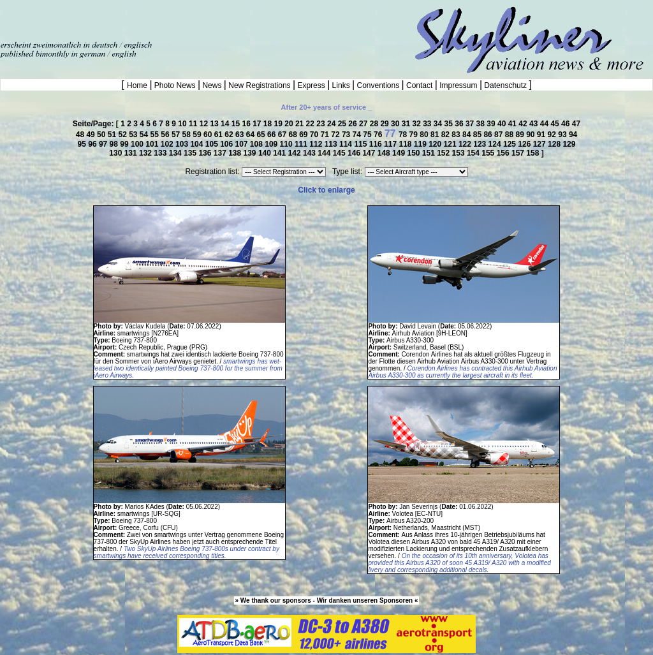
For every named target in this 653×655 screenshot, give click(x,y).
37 (471, 123)
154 (474, 153)
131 (131, 153)
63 (240, 134)
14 (226, 123)
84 (467, 134)
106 (227, 144)
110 (287, 144)
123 (480, 144)
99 (125, 144)
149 (399, 153)
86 (488, 134)
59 (198, 134)
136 (205, 153)
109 (272, 144)
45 (555, 123)
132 (146, 153)
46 (566, 123)
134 (176, 153)
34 (439, 123)
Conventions (378, 85)
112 (316, 144)
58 (187, 134)
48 (81, 134)
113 (332, 144)
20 (289, 123)
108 (257, 144)
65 (261, 134)
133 (161, 153)
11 (194, 123)
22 (311, 123)
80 (425, 134)
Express (311, 85)
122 (466, 144)
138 (235, 153)
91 (542, 134)
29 (385, 123)
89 (520, 134)
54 (145, 134)
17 (258, 123)
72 (336, 134)
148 (385, 153)
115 (361, 144)
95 (83, 144)
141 (280, 153)
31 (407, 123)
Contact (419, 85)
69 (304, 134)
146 (355, 153)
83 (456, 134)
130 (116, 153)
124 (495, 144)
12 (205, 123)
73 (347, 134)
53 (134, 134)
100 (138, 144)
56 (166, 134)
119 (421, 144)
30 (396, 123)
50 (102, 134)
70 (315, 134)
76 (379, 134)
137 (221, 153)
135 (191, 153)
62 (229, 134)
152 (444, 153)
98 (115, 144)
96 (93, 144)
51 (113, 134)
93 (563, 134)
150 (414, 153)
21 (300, 123)
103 (182, 144)
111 (302, 144)
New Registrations (259, 85)
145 (340, 153)
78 (404, 134)
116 (376, 144)
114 (346, 144)
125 (510, 144)
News (212, 85)
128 (555, 144)
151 (429, 153)
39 (492, 123)
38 (481, 123)
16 (247, 123)
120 (436, 144)
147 (369, 153)
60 (208, 134)
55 (155, 134)
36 (460, 123)
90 (531, 134)
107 (242, 144)
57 (177, 134)
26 (353, 123)
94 (573, 134)
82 (446, 134)
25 (343, 123)
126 (525, 144)
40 (502, 123)
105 (212, 144)
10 (183, 123)
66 (272, 134)
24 (332, 123)
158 (533, 153)
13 (215, 123)
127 (540, 144)
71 (326, 134)
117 (391, 144)
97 (104, 144)
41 (513, 123)
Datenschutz (505, 85)
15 (236, 123)
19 (279, 123)
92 (553, 134)
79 (414, 134)
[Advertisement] (149, 19)
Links (341, 85)
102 (168, 144)
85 (478, 134)
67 (283, 134)
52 (123, 134)
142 (295, 153)
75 (368, 134)
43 (534, 123)
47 (576, 123)
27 (364, 123)
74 (358, 134)
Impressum (458, 85)
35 (449, 123)
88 (510, 134)
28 (375, 123)
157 (518, 153)
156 (504, 153)
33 (428, 123)
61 (219, 134)
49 (91, 134)
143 (310, 153)
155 (488, 153)
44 (545, 123)
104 (197, 144)
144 (325, 153)
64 (251, 134)
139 (251, 153)
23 (321, 123)
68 (293, 134)
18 (268, 123)
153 (459, 153)
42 (523, 123)
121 (451, 144)
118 (406, 144)
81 (435, 134)
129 (568, 144)
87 (499, 134)
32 (417, 123)
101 (152, 144)
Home (138, 85)
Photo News (175, 85)
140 (265, 153)
